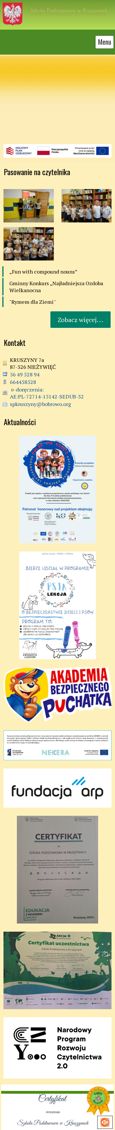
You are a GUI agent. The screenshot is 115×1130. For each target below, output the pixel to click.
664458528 (23, 377)
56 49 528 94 (25, 370)
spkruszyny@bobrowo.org (40, 399)
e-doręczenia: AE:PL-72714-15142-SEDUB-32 (47, 389)
